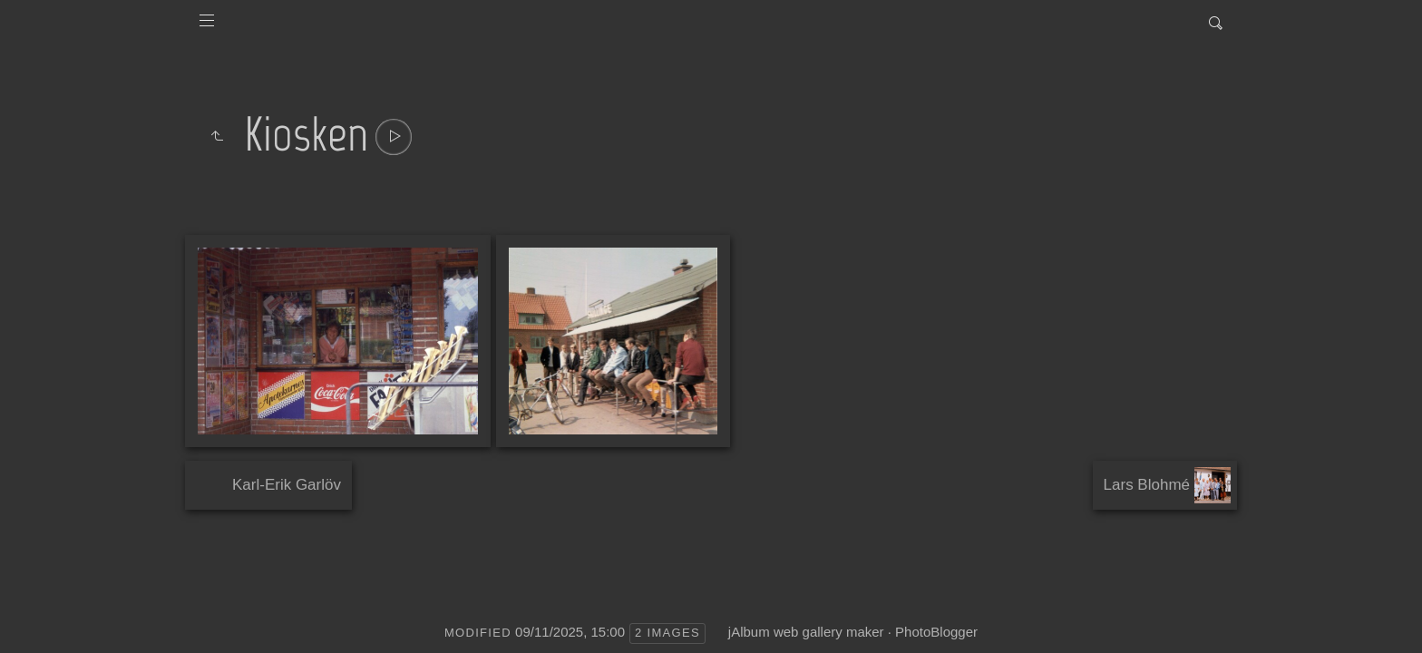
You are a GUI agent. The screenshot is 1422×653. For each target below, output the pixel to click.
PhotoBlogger (936, 631)
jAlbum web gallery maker (806, 631)
